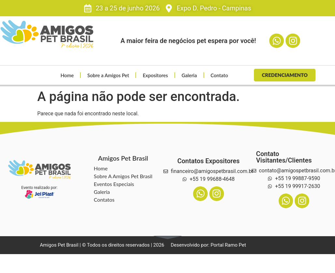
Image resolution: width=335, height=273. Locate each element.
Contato (219, 75)
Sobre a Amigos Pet (108, 75)
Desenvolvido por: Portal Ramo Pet (208, 245)
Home (67, 75)
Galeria (189, 75)
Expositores (155, 75)
